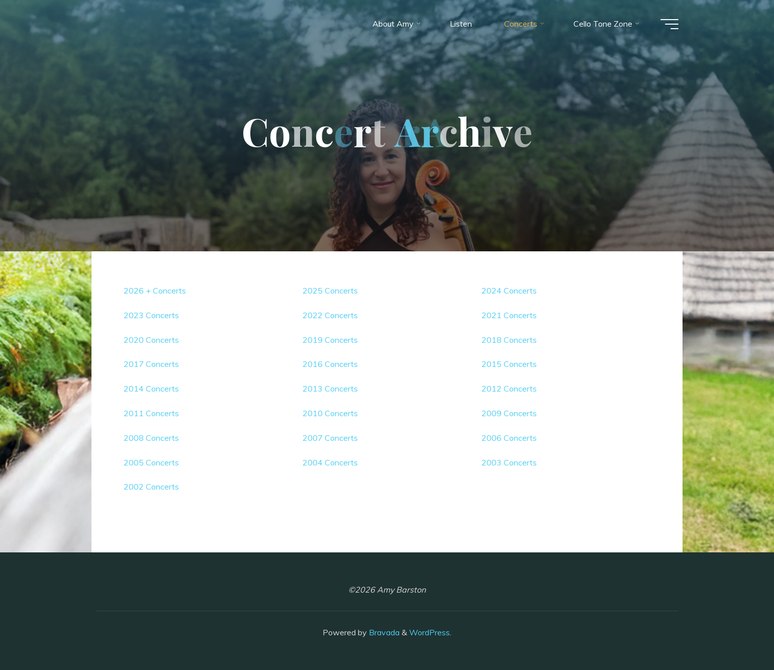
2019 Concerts (330, 340)
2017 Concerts (151, 364)
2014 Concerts (151, 389)
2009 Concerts (509, 413)
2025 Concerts (330, 290)
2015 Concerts (509, 364)
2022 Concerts (330, 315)
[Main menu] (669, 24)
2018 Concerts (509, 340)
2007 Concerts (330, 438)
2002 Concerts (151, 487)
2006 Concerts (509, 438)
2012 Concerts (509, 389)
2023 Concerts (151, 315)
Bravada (383, 632)
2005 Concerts (151, 462)
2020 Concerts (151, 340)
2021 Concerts (509, 315)
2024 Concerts (509, 290)
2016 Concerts (330, 364)
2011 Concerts (151, 413)
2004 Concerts (330, 462)
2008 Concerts (151, 438)
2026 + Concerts (155, 290)
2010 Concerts (330, 413)
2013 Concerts (330, 389)
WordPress (429, 632)
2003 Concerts (509, 462)
